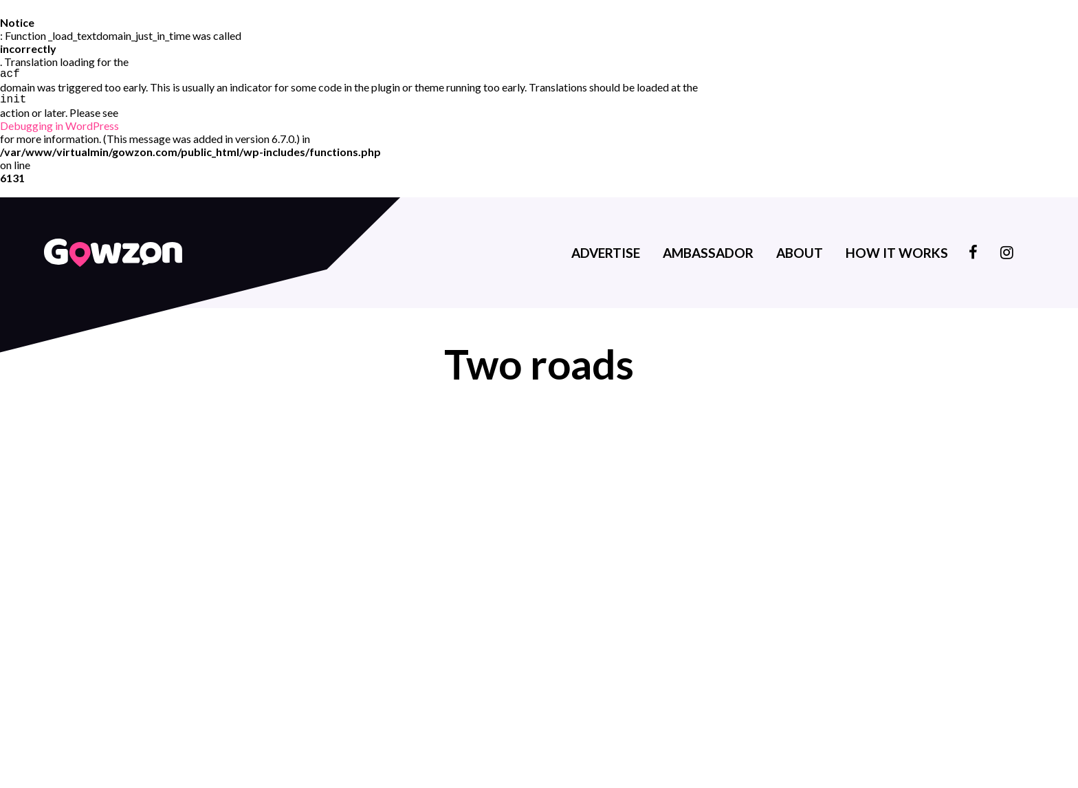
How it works (897, 255)
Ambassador (708, 255)
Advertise (605, 255)
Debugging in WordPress (59, 128)
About (799, 255)
